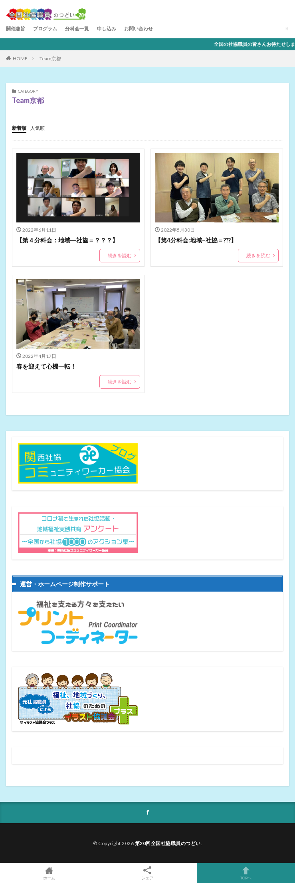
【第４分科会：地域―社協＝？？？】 (67, 240)
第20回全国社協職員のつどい (168, 843)
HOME (20, 59)
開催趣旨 (15, 29)
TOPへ (246, 873)
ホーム (49, 873)
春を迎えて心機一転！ (46, 366)
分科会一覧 (77, 29)
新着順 (19, 128)
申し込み (106, 29)
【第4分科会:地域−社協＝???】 (196, 240)
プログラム (45, 29)
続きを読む (120, 255)
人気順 (37, 128)
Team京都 (50, 59)
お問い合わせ (138, 29)
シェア (147, 873)
